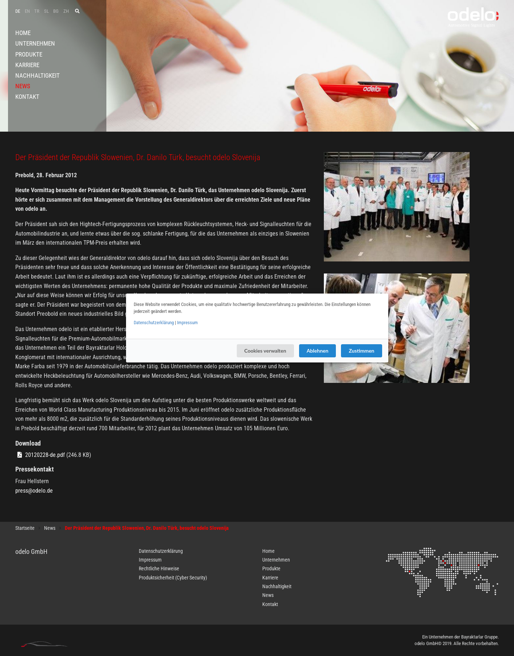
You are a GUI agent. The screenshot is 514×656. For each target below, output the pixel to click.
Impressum (187, 322)
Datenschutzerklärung (154, 322)
